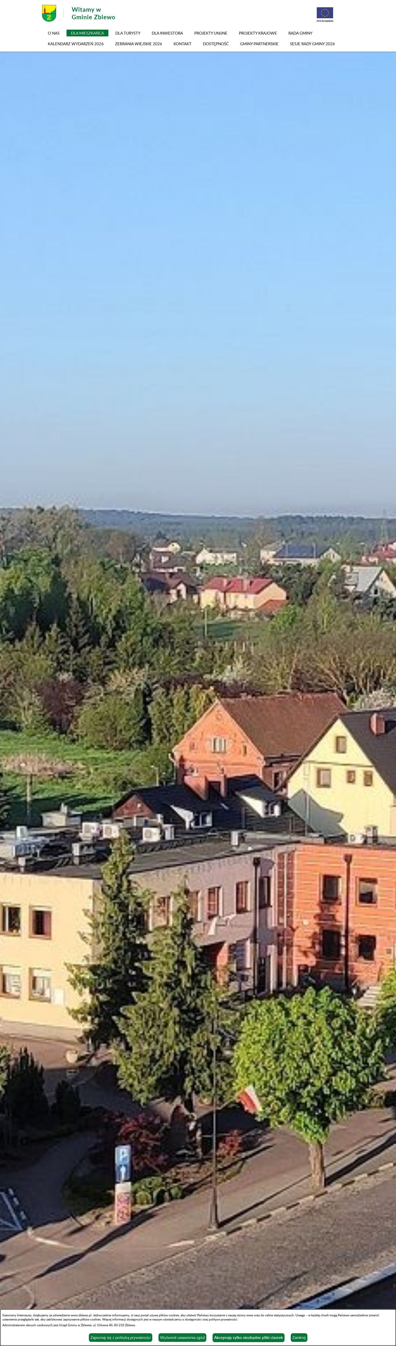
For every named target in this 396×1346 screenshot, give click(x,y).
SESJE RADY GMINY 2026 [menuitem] (312, 43)
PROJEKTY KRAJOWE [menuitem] (258, 33)
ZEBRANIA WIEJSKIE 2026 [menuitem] (138, 43)
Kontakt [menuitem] (183, 43)
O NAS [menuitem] (54, 33)
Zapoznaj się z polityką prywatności (120, 1337)
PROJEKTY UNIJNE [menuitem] (210, 33)
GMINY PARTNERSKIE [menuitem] (259, 43)
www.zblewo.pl (81, 1315)
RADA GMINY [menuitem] (300, 33)
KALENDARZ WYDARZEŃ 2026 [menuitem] (76, 43)
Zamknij (299, 1337)
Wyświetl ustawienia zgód (182, 1337)
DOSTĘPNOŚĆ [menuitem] (216, 43)
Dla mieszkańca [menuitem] (87, 33)
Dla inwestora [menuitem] (167, 33)
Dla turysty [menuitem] (127, 33)
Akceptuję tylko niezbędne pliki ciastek (248, 1337)
